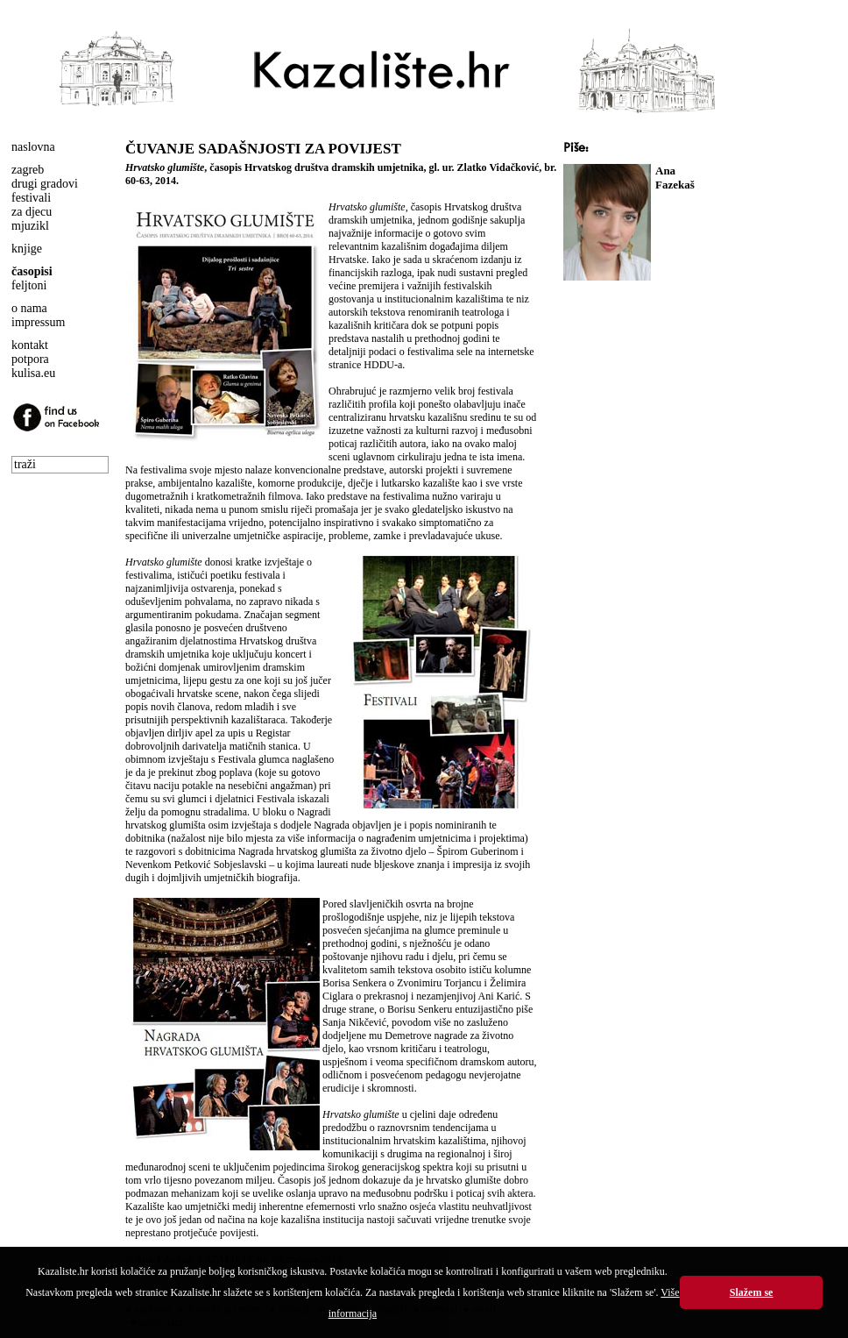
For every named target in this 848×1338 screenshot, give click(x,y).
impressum (38, 322)
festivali (31, 197)
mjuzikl (30, 225)
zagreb (27, 169)
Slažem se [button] (752, 1292)
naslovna (33, 146)
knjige (26, 248)
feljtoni (28, 285)
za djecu (31, 211)
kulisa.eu (33, 373)
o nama (29, 308)
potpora (30, 359)
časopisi (32, 271)
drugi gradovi (44, 183)
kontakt (29, 345)
